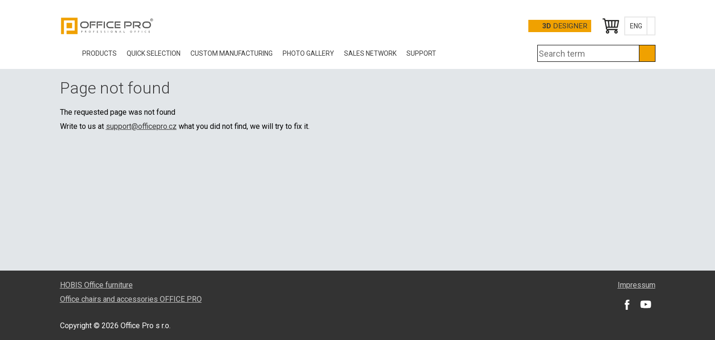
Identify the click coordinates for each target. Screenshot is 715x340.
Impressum (636, 284)
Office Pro (107, 26)
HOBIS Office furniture (96, 284)
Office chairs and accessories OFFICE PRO (131, 299)
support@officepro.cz (141, 126)
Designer (564, 26)
